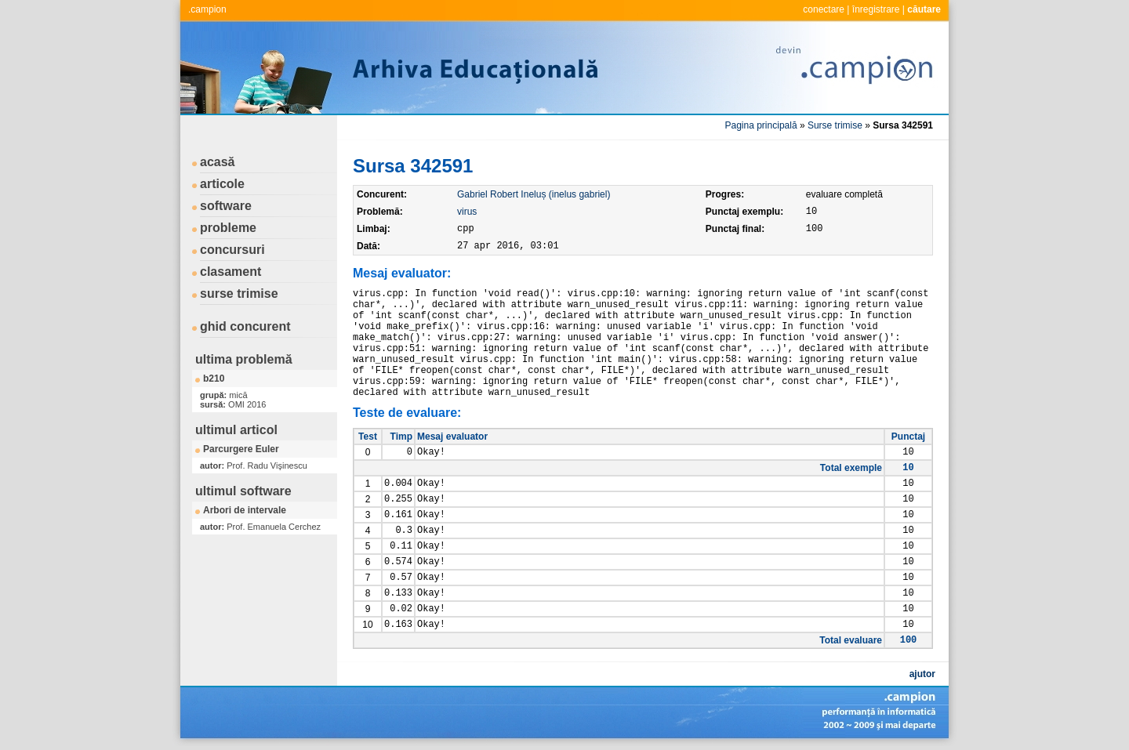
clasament (230, 271)
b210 (213, 378)
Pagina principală (761, 125)
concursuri (232, 249)
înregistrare (876, 9)
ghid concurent (245, 326)
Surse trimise (835, 125)
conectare (823, 9)
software (226, 205)
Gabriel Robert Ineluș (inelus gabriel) (533, 194)
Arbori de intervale (244, 510)
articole (222, 183)
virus (467, 211)
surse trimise (239, 293)
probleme (228, 227)
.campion (207, 9)
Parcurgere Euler (241, 449)
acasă (217, 161)
